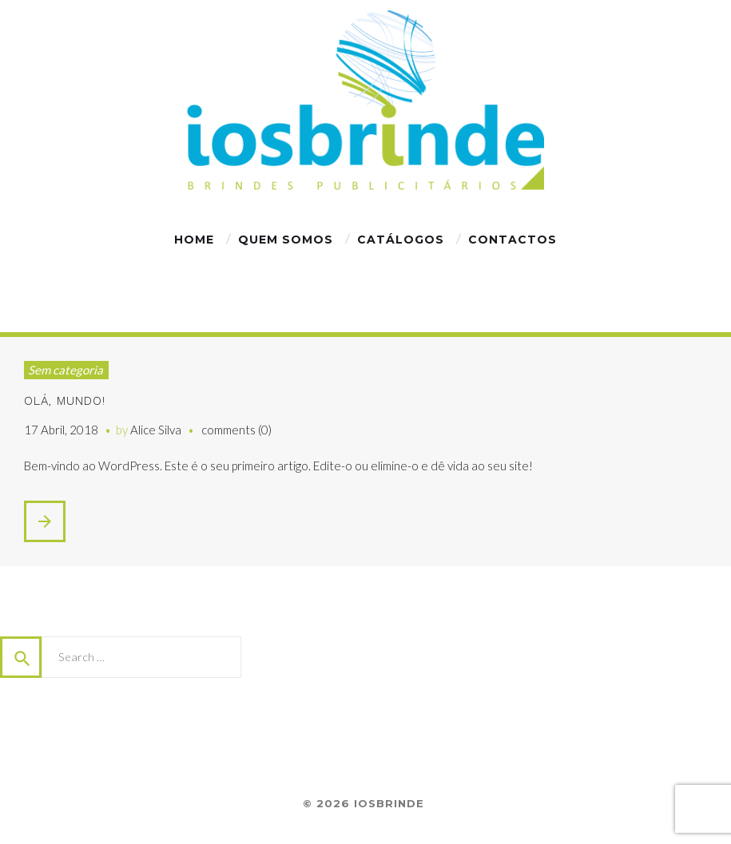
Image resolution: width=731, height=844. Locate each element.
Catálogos (400, 239)
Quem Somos (285, 239)
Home (194, 239)
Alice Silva (155, 429)
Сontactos (512, 239)
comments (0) (236, 429)
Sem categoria (65, 370)
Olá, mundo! (64, 401)
